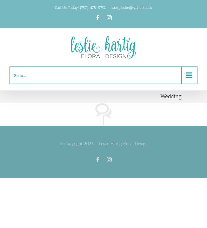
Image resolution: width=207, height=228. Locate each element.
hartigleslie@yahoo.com (131, 7)
